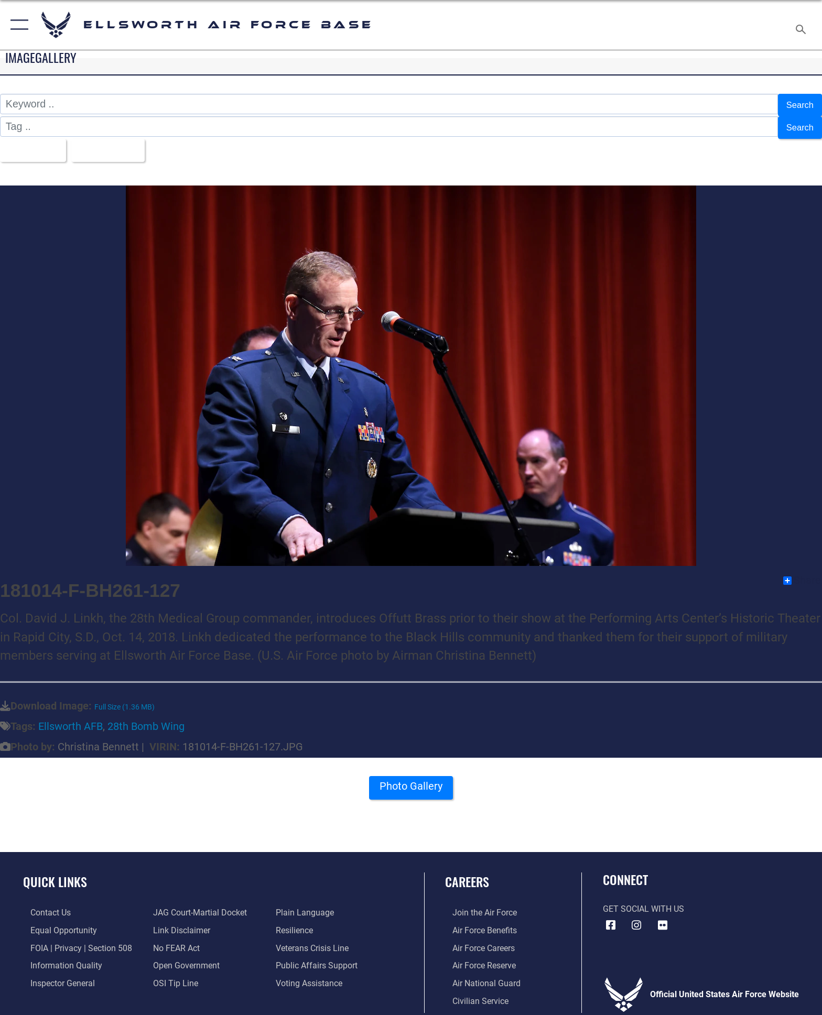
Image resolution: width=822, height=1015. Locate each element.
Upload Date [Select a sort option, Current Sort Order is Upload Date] (119, 144)
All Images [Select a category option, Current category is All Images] (33, 144)
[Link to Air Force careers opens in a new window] (476, 941)
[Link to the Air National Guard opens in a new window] (479, 976)
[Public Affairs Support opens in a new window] (319, 959)
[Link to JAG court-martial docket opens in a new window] (198, 906)
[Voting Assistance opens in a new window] (311, 976)
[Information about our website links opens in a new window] (179, 924)
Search (797, 104)
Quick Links (55, 875)
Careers (467, 875)
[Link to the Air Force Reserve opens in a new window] (477, 959)
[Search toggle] (802, 25)
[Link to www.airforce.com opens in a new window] (477, 906)
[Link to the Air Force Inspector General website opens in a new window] (55, 976)
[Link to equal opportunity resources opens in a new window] (56, 924)
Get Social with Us (643, 903)
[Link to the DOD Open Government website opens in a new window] (184, 959)
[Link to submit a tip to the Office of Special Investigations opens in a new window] (173, 976)
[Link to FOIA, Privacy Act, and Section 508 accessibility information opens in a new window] (74, 941)
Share (802, 574)
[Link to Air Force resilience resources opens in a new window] (297, 924)
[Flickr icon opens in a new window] (662, 919)
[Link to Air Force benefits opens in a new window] (477, 924)
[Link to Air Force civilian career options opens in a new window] (473, 994)
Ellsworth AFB (70, 720)
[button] (17, 25)
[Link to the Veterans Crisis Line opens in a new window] (314, 941)
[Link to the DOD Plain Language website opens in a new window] (307, 906)
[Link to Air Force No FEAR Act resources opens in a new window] (174, 941)
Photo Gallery (411, 783)
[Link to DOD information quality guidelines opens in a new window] (59, 959)
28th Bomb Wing (146, 720)
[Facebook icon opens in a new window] (611, 919)
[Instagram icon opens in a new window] (636, 919)
